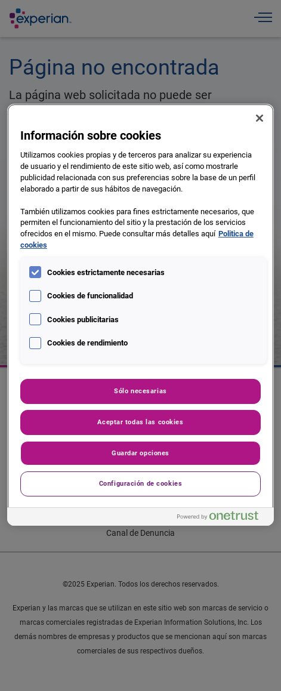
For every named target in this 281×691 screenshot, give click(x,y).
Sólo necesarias (140, 391)
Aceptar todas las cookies (140, 422)
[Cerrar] (259, 118)
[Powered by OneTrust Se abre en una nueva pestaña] (222, 518)
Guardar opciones (140, 453)
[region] (140, 315)
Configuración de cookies (141, 483)
